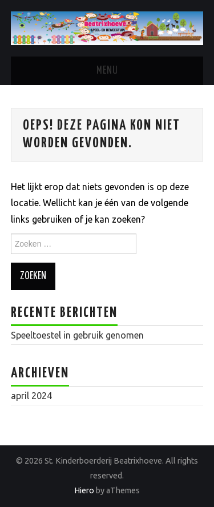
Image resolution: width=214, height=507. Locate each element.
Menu (107, 71)
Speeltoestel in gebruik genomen (77, 335)
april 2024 (31, 396)
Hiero (84, 490)
